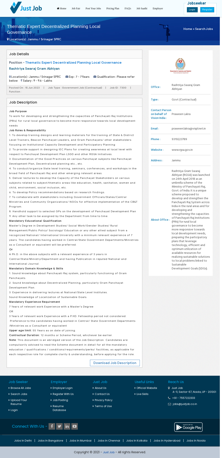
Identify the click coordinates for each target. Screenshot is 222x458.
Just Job (109, 452)
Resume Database (58, 408)
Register (207, 9)
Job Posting (59, 400)
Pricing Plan (112, 8)
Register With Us (62, 394)
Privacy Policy (103, 400)
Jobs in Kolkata (136, 441)
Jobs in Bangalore (50, 441)
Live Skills (142, 394)
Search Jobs (204, 29)
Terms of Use (102, 406)
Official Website (146, 388)
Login (192, 9)
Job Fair (76, 8)
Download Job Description (114, 363)
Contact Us (101, 394)
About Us (99, 388)
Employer (158, 8)
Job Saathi (142, 8)
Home (61, 8)
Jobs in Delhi (23, 441)
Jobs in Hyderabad (166, 441)
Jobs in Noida (196, 441)
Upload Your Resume (18, 402)
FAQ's (128, 8)
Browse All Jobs (20, 388)
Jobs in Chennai (109, 441)
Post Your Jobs (93, 8)
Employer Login (62, 388)
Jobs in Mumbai (80, 441)
